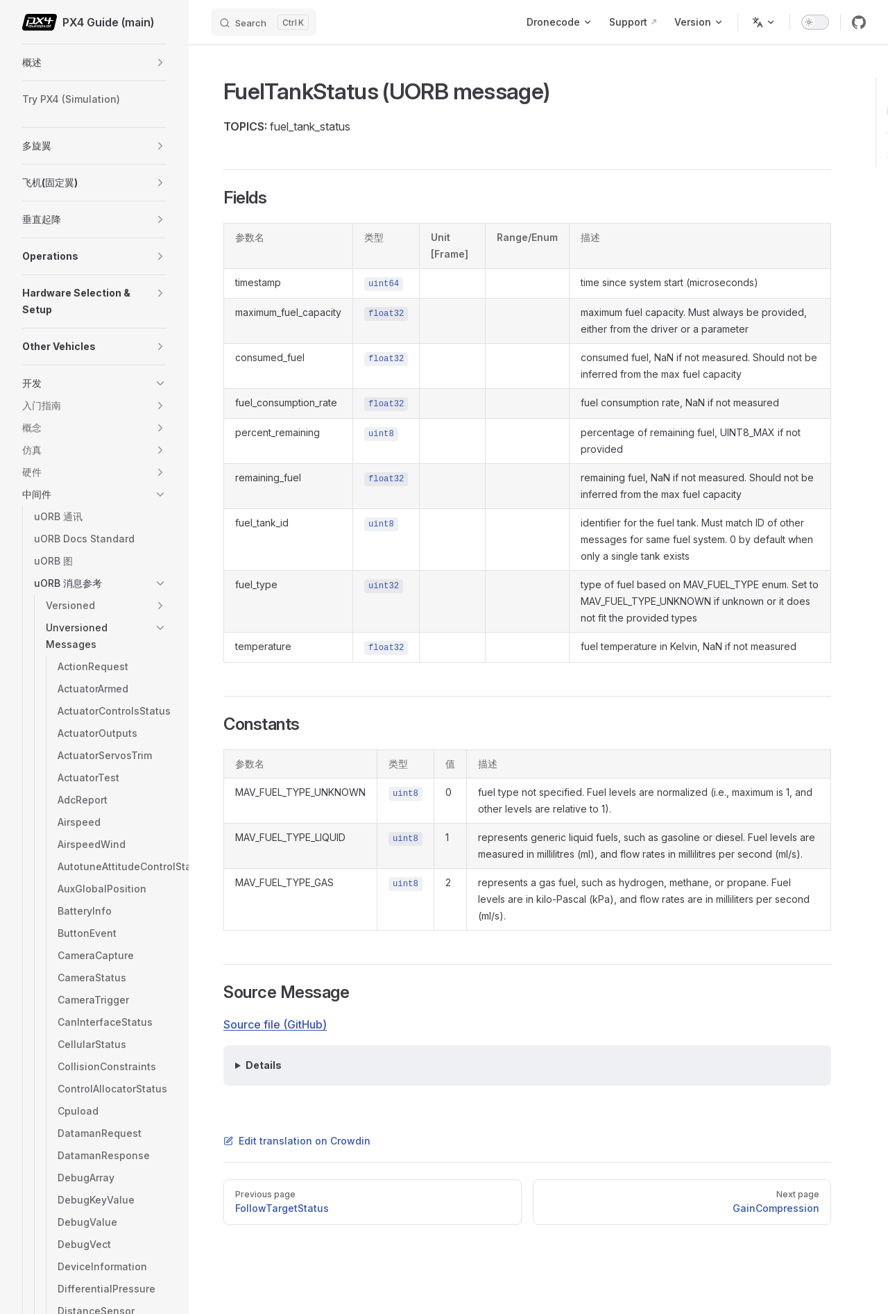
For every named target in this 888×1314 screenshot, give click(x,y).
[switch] (815, 22)
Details (264, 1065)
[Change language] (764, 22)
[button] (160, 62)
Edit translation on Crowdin (296, 1141)
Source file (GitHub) (275, 1024)
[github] (858, 22)
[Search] (263, 22)
